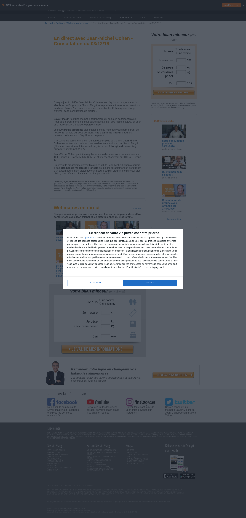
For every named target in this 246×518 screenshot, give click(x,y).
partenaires (90, 238)
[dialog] (123, 259)
